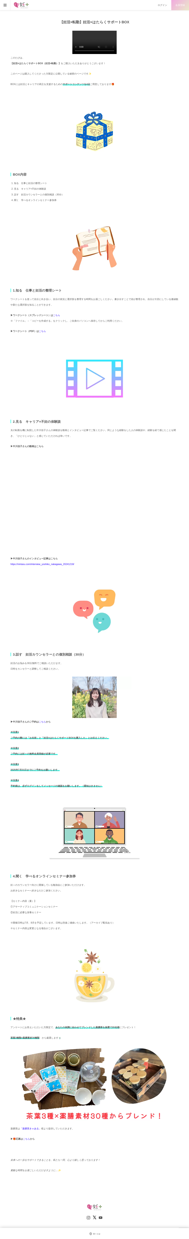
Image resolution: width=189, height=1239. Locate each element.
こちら (56, 315)
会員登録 (180, 5)
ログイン (162, 5)
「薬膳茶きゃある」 (30, 1128)
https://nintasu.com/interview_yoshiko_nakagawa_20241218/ (42, 564)
